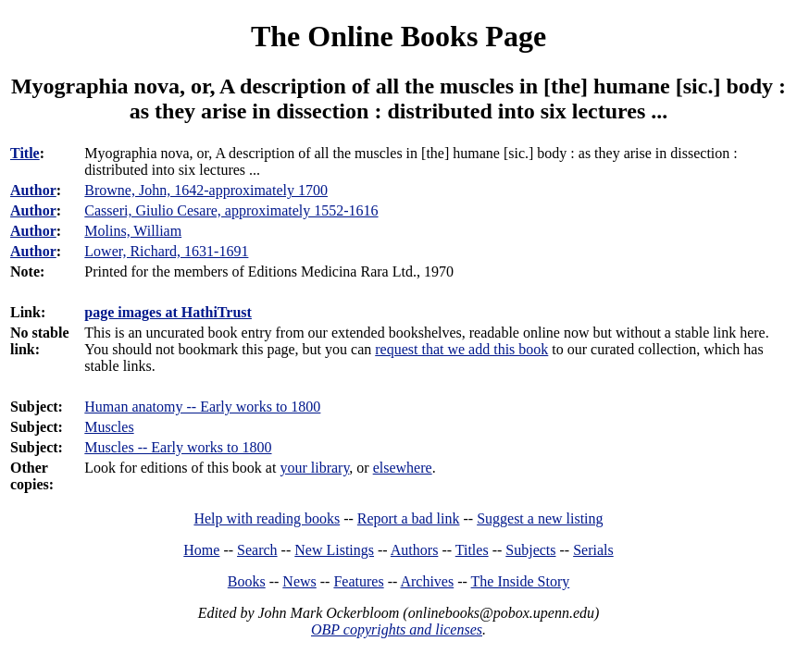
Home (201, 550)
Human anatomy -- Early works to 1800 (202, 406)
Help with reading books (266, 518)
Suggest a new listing (540, 518)
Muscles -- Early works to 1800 (177, 447)
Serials (593, 550)
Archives (427, 581)
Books (247, 581)
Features (358, 581)
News (299, 581)
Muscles (108, 427)
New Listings (334, 550)
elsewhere (402, 467)
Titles (472, 550)
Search (257, 550)
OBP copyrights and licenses (396, 629)
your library (314, 467)
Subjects (530, 550)
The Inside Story (520, 581)
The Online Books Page (398, 36)
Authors (415, 550)
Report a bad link (408, 518)
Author (33, 190)
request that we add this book (461, 349)
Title (25, 153)
